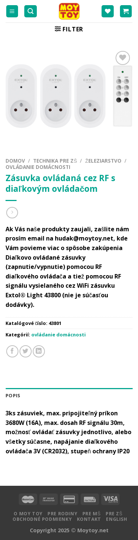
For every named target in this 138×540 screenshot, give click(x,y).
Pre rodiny (62, 513)
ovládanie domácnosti (38, 166)
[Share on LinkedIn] (39, 351)
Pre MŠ (91, 513)
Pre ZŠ (114, 513)
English (116, 519)
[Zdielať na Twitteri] (26, 351)
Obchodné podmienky (42, 519)
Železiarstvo (103, 160)
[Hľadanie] (30, 11)
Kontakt (89, 519)
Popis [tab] (13, 395)
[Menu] (12, 11)
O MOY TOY (28, 513)
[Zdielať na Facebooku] (12, 351)
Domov (15, 160)
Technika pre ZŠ (55, 160)
